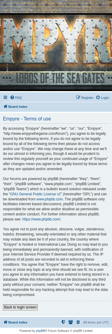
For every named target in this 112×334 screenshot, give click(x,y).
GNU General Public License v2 (35, 194)
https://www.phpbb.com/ (41, 219)
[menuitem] (16, 97)
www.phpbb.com (49, 199)
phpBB (40, 331)
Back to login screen (20, 307)
